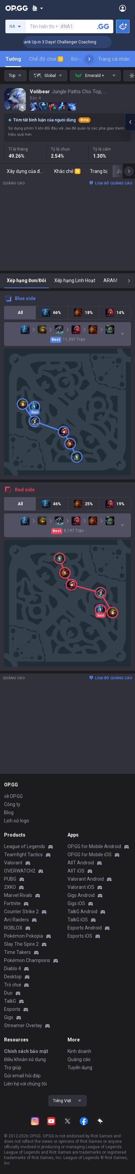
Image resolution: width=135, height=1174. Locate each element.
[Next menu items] (89, 59)
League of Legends (24, 846)
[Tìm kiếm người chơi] (103, 26)
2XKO (10, 887)
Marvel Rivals (18, 895)
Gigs (8, 1017)
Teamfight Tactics (23, 854)
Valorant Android (86, 879)
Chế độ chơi (46, 59)
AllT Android (81, 862)
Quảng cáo (79, 1059)
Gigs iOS (76, 903)
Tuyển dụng (80, 1067)
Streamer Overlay (23, 1025)
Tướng (13, 59)
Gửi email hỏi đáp (22, 1075)
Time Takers (17, 952)
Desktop (13, 976)
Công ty (12, 804)
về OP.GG (13, 796)
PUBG (10, 879)
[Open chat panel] (130, 122)
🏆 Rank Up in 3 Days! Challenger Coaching (64, 42)
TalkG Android (82, 911)
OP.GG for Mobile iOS (90, 854)
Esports (12, 1009)
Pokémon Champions (27, 960)
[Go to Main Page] (16, 8)
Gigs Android (81, 895)
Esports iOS (80, 936)
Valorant (13, 862)
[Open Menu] (123, 8)
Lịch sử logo (16, 820)
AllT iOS (76, 871)
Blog (9, 812)
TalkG (10, 1001)
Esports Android (85, 928)
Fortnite (12, 903)
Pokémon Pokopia (23, 936)
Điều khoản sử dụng (25, 1059)
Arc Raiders (16, 919)
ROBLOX (13, 928)
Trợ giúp (12, 1067)
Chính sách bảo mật (26, 1051)
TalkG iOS (78, 919)
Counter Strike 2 (21, 911)
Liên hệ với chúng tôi (25, 1084)
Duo (8, 993)
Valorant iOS (81, 887)
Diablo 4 (12, 968)
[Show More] (37, 8)
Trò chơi (12, 984)
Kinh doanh (79, 1051)
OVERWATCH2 (19, 871)
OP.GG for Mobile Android (94, 846)
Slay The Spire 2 (21, 944)
